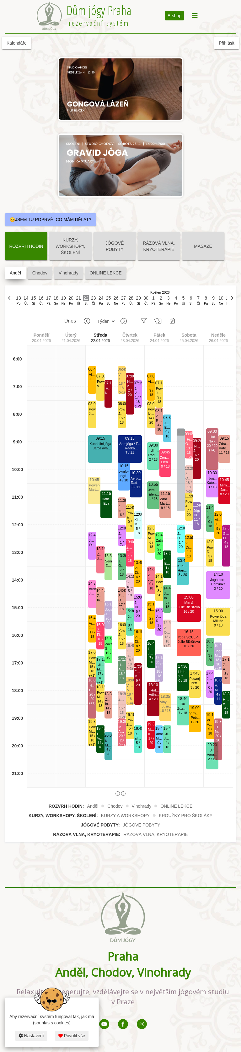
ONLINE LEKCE (106, 272)
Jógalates (108, 609)
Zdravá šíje (100, 554)
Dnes (70, 320)
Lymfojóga (123, 471)
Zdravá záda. (100, 596)
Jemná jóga (121, 561)
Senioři (108, 561)
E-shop (174, 15)
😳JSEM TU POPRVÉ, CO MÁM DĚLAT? (50, 219)
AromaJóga (92, 589)
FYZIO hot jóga (138, 672)
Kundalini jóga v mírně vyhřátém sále (182, 566)
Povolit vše (71, 1035)
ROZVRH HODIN (26, 246)
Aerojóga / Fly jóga (130, 444)
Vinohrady (68, 272)
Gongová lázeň (226, 534)
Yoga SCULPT (189, 637)
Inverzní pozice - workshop (181, 432)
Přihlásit (226, 43)
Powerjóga (92, 409)
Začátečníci (108, 644)
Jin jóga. (100, 665)
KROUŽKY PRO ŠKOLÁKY (185, 815)
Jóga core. (92, 541)
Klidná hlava (138, 520)
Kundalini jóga (100, 444)
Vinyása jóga (92, 375)
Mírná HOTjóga (121, 727)
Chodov (39, 272)
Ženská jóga (100, 630)
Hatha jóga (106, 499)
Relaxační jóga (138, 734)
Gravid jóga (129, 582)
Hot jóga (92, 686)
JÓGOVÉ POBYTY (114, 246)
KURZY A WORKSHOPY (125, 815)
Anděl (15, 272)
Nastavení (31, 1035)
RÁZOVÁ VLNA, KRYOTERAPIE (159, 246)
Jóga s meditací (180, 534)
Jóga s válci (167, 423)
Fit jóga (188, 439)
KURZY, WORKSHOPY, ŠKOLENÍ (70, 246)
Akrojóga (159, 734)
